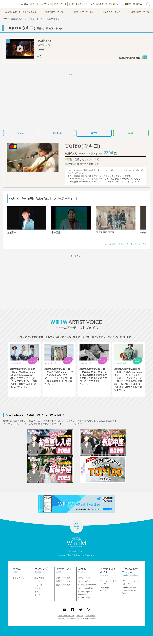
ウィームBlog (84, 581)
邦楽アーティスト (64, 581)
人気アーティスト (64, 578)
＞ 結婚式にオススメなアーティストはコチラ (125, 244)
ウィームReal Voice (86, 588)
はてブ (94, 133)
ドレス (37, 588)
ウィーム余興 (84, 597)
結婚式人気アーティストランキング (26, 19)
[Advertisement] (76, 101)
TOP (5, 19)
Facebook (57, 133)
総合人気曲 (39, 578)
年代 (36, 592)
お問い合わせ (90, 615)
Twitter (21, 133)
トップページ (19, 578)
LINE (130, 133)
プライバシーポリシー (65, 615)
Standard (103, 590)
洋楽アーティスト (64, 585)
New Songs (104, 587)
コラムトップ (84, 578)
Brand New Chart (129, 587)
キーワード (39, 595)
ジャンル (38, 585)
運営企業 (79, 615)
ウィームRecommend (87, 585)
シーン (37, 581)
